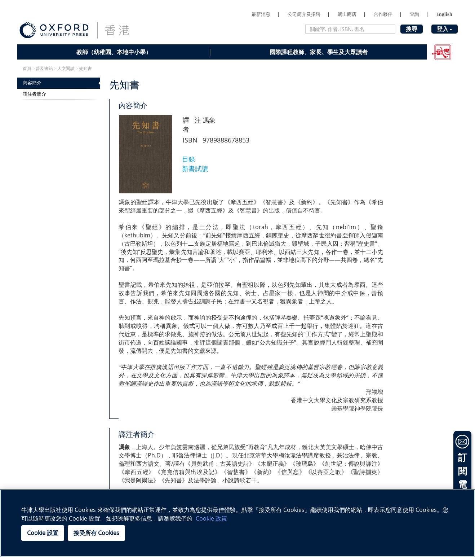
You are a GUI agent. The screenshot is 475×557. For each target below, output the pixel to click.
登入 (444, 29)
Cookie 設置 (42, 533)
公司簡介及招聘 (304, 14)
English (444, 14)
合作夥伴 (383, 14)
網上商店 (347, 14)
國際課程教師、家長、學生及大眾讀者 (319, 52)
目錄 (188, 159)
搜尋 (411, 29)
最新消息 (261, 14)
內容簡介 (32, 83)
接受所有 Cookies (96, 533)
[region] (237, 523)
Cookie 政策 (211, 518)
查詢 (414, 14)
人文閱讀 (66, 68)
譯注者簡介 (34, 94)
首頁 (27, 68)
